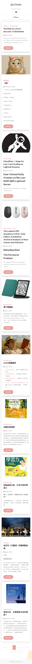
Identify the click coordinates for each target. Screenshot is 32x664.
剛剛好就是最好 (10, 378)
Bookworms (7, 304)
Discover (8, 48)
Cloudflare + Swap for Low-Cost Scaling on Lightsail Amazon (13, 164)
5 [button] (11, 652)
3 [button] (22, 647)
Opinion (6, 26)
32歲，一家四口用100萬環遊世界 (15, 382)
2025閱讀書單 (9, 363)
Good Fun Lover (16, 5)
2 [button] (18, 647)
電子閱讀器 (8, 307)
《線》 (6, 83)
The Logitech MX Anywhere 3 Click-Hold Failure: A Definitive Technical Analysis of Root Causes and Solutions (15, 237)
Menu (16, 17)
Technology (14, 26)
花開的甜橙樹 (9, 427)
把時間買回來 (9, 374)
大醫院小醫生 (9, 369)
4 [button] (27, 647)
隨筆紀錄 (6, 80)
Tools (14, 228)
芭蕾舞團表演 (13, 563)
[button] (5, 647)
